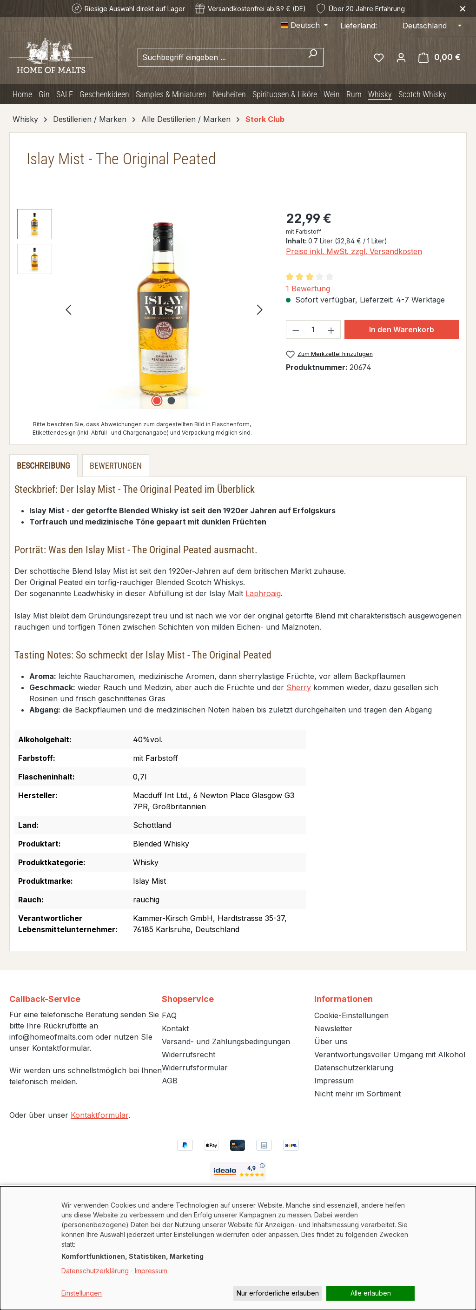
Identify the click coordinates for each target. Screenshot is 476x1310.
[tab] (43, 465)
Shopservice (188, 999)
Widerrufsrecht (188, 1054)
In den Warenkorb (401, 329)
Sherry (298, 687)
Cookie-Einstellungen (351, 1015)
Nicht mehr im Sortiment (357, 1093)
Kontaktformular (99, 1115)
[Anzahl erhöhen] (331, 329)
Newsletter (333, 1028)
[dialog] (238, 1248)
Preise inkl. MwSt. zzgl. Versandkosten (354, 251)
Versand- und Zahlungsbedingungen (226, 1041)
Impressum (334, 1080)
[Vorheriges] (68, 309)
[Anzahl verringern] (295, 329)
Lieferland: (358, 25)
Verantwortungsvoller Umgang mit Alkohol (389, 1054)
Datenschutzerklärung (353, 1067)
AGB (170, 1080)
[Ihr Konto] (401, 57)
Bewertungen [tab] (116, 465)
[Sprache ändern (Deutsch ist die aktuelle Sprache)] (304, 25)
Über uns (331, 1041)
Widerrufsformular (195, 1067)
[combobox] (220, 57)
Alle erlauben (370, 1293)
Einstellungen (81, 1293)
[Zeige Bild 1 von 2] (157, 400)
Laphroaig (263, 593)
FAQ (169, 1015)
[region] (142, 309)
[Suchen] (313, 57)
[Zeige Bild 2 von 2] (171, 400)
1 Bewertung (308, 288)
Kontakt (175, 1028)
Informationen (343, 999)
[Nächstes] (260, 309)
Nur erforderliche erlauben (278, 1293)
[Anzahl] (313, 329)
